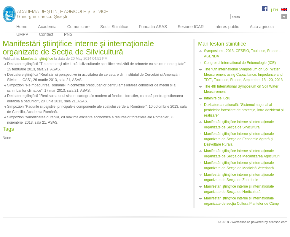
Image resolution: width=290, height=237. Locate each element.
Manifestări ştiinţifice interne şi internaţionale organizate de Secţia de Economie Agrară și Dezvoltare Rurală (239, 139)
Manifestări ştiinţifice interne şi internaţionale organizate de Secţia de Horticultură (239, 189)
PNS (68, 34)
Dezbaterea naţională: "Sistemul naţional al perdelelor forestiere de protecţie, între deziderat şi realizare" (243, 110)
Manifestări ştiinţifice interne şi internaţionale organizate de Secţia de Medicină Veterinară (239, 165)
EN (280, 10)
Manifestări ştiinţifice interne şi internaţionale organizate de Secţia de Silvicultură (239, 124)
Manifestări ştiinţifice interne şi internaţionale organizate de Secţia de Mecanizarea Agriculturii (242, 153)
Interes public (226, 26)
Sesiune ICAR (191, 26)
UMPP (22, 34)
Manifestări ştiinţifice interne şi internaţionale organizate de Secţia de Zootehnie (239, 177)
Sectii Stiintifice (114, 26)
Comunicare (78, 26)
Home (21, 26)
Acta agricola (262, 26)
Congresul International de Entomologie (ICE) (240, 63)
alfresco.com (278, 222)
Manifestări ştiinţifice (37, 59)
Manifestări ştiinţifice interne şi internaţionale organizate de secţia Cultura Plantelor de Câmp (241, 201)
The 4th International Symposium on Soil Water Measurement (241, 89)
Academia (47, 26)
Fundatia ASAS (153, 26)
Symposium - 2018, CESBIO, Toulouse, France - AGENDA (242, 53)
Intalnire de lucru (217, 98)
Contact (46, 34)
